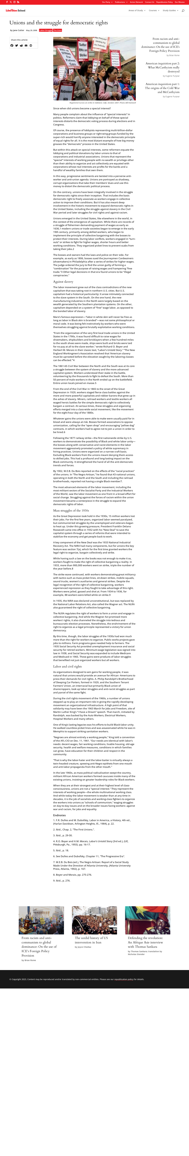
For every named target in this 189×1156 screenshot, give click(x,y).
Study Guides (169, 10)
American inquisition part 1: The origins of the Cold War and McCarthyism (162, 88)
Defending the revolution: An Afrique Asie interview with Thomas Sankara (145, 942)
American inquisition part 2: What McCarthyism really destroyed (163, 67)
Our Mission (180, 2)
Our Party (106, 2)
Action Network (136, 2)
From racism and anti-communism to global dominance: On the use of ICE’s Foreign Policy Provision (160, 45)
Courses (153, 10)
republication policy (123, 979)
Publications (120, 2)
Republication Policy (164, 2)
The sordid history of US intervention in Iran (91, 940)
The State (58, 30)
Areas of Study (136, 10)
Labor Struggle (46, 30)
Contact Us (149, 2)
